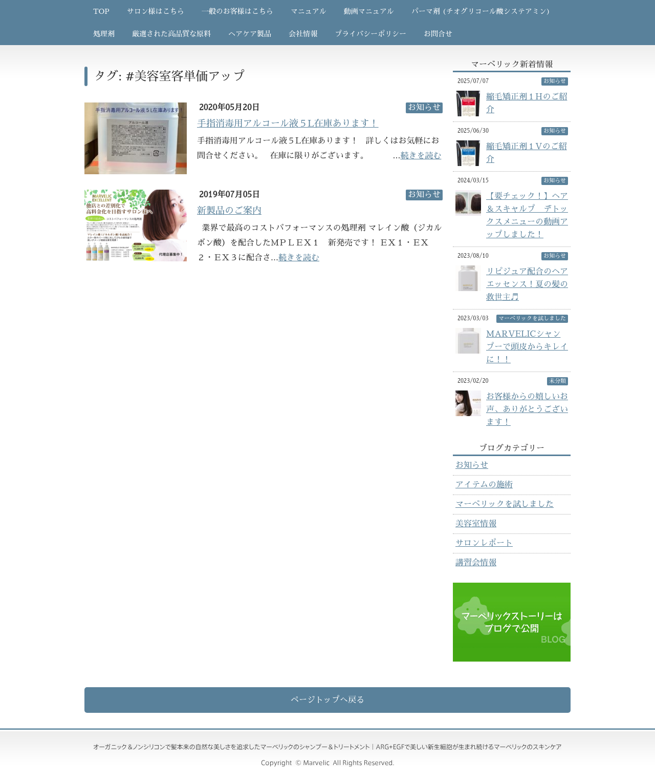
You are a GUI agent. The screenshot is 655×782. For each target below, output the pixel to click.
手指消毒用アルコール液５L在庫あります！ (288, 123)
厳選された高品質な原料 (171, 33)
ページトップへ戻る (327, 700)
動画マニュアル (369, 11)
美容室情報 (475, 524)
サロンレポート (484, 543)
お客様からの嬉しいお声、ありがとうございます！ (527, 409)
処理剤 (104, 33)
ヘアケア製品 (249, 33)
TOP (101, 11)
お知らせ (471, 465)
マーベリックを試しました (504, 504)
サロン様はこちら (155, 11)
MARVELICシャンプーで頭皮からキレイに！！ (527, 347)
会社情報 (303, 33)
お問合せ (438, 33)
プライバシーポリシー (370, 33)
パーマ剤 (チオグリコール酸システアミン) (480, 11)
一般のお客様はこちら (237, 11)
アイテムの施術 (484, 485)
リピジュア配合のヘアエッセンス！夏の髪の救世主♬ (527, 284)
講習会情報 (475, 563)
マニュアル (308, 11)
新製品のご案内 (229, 210)
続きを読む (420, 156)
